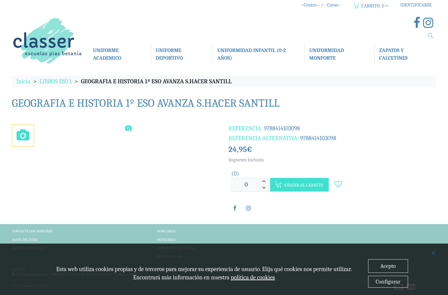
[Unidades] (246, 185)
